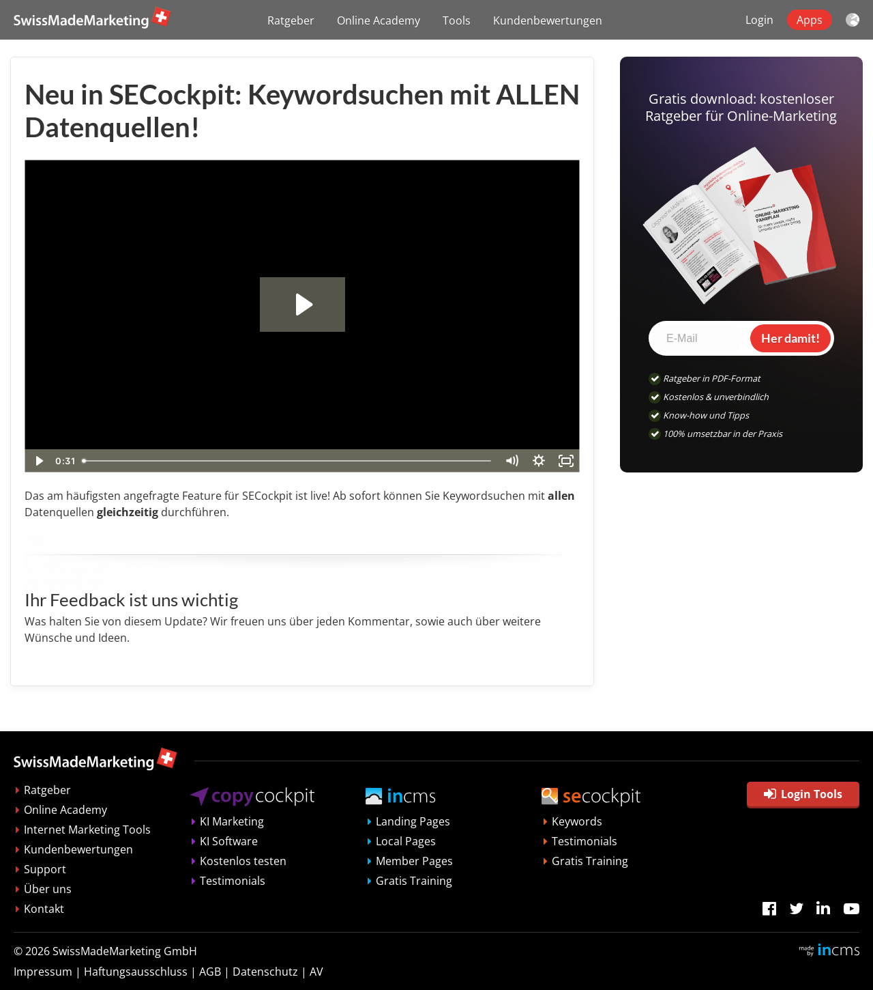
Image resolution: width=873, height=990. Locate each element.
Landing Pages (413, 821)
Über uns (48, 888)
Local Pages (406, 841)
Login (759, 19)
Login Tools (803, 794)
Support (45, 869)
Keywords (577, 821)
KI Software (229, 841)
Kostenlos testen (243, 860)
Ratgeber (290, 20)
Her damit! (790, 337)
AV (316, 971)
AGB (210, 971)
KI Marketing (232, 821)
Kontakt (44, 908)
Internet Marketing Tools (87, 829)
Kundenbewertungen (547, 20)
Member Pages (414, 860)
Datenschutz (265, 971)
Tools (457, 20)
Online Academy (378, 20)
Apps (810, 19)
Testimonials (232, 880)
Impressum (43, 971)
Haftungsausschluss (136, 971)
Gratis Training (414, 880)
